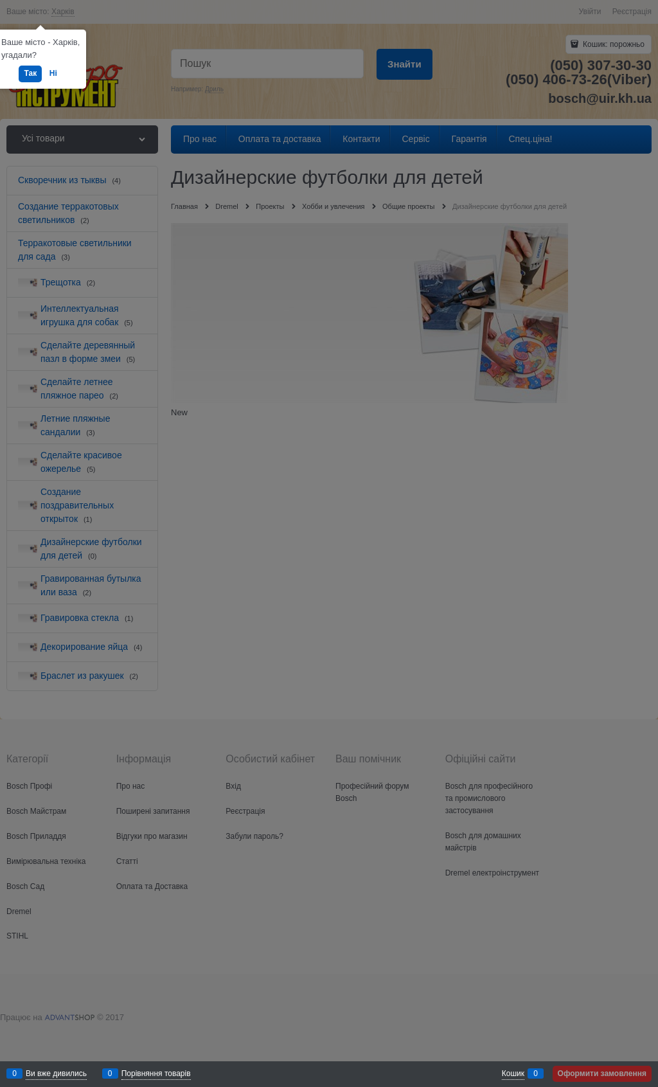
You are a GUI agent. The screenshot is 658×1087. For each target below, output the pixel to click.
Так (30, 73)
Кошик (513, 1073)
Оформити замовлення (602, 1073)
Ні (53, 73)
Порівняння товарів (156, 1073)
